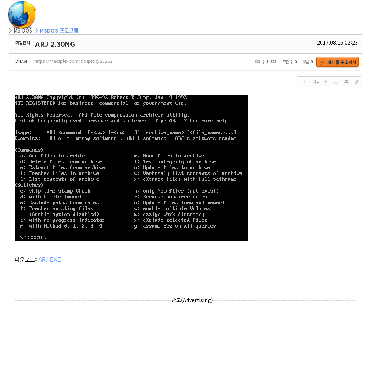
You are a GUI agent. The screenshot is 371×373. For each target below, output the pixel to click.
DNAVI (21, 61)
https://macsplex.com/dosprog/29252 (73, 61)
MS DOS (23, 30)
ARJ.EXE (49, 259)
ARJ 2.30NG (55, 44)
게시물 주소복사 (338, 62)
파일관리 (22, 42)
